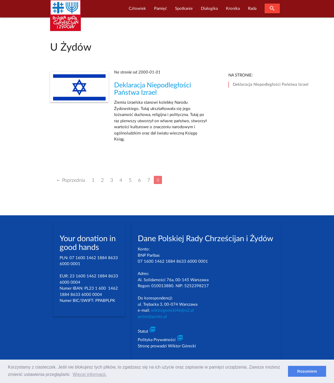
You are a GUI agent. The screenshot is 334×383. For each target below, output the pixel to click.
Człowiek (137, 9)
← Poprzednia (70, 180)
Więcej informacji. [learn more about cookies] (90, 374)
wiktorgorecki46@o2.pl (172, 310)
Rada (252, 9)
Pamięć (160, 9)
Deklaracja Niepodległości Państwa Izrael (270, 84)
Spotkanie (184, 9)
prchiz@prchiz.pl (152, 317)
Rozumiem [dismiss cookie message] (307, 371)
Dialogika (209, 9)
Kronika (233, 9)
